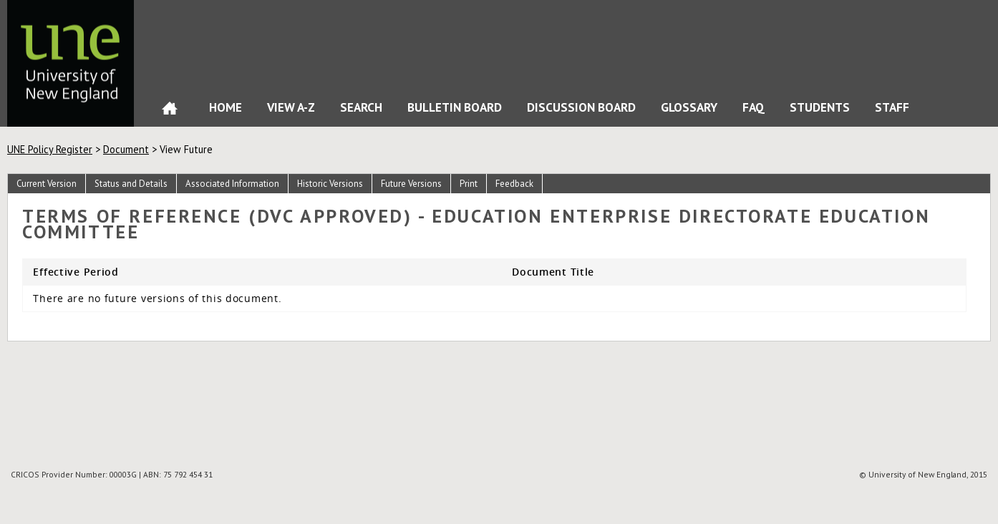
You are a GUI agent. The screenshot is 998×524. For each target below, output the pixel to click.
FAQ (753, 107)
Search (361, 107)
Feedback (514, 184)
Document (126, 149)
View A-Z (291, 107)
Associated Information (232, 184)
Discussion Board (581, 107)
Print (469, 184)
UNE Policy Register (49, 149)
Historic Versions (330, 184)
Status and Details (131, 184)
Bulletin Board (454, 107)
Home (169, 111)
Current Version (46, 184)
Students (820, 107)
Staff (892, 107)
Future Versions (411, 184)
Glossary (689, 107)
